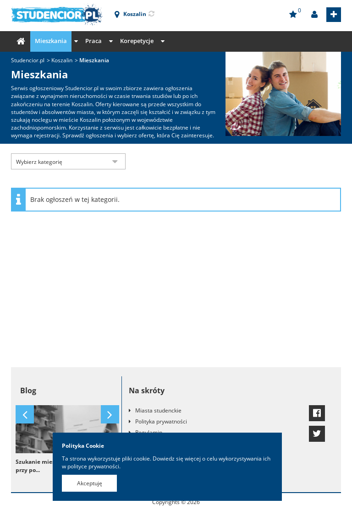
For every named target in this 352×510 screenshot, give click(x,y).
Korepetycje (137, 41)
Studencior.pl (27, 60)
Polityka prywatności (161, 421)
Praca (93, 41)
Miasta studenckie (158, 410)
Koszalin (61, 60)
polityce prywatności (93, 466)
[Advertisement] (176, 294)
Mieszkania (51, 41)
